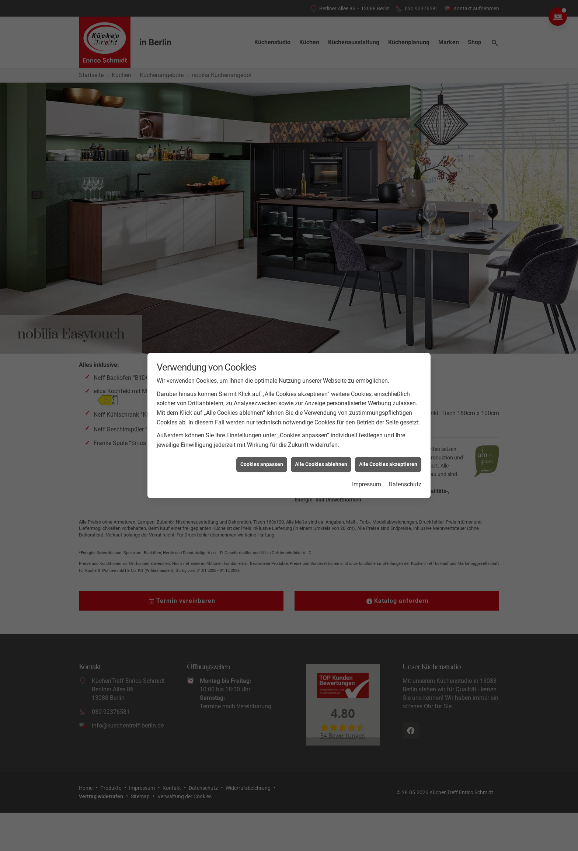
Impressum (366, 450)
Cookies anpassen (261, 431)
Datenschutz (405, 450)
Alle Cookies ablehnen (321, 431)
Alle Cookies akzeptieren (388, 431)
